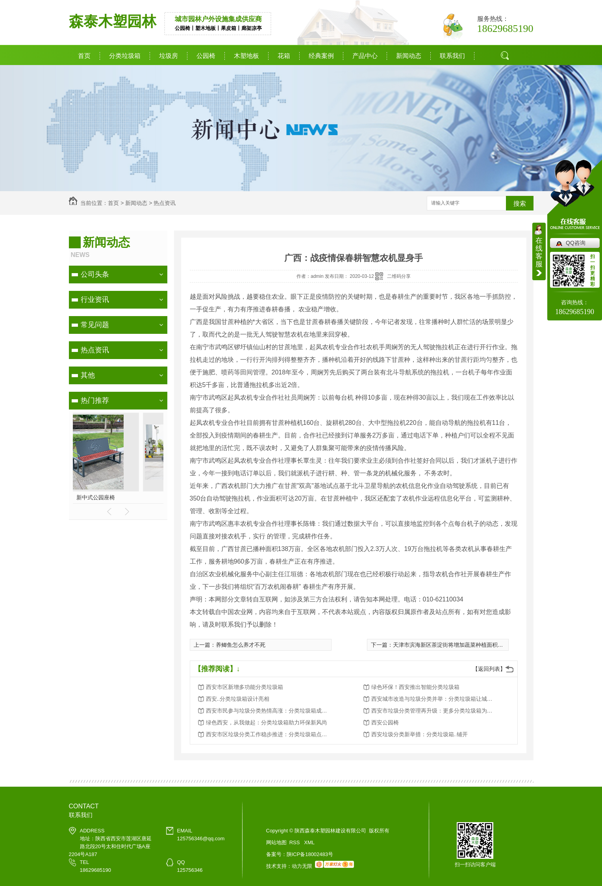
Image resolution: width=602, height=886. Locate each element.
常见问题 (95, 325)
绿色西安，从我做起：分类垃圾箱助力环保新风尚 (266, 722)
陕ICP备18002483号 (310, 854)
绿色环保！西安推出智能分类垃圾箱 (415, 687)
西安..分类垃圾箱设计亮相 (238, 699)
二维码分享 (399, 276)
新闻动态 (408, 55)
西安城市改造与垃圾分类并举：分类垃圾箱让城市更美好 (434, 699)
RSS (295, 842)
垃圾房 (168, 55)
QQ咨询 (575, 243)
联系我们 (452, 55)
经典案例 (321, 55)
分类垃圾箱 (125, 55)
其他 (88, 375)
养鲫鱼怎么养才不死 (240, 645)
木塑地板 (246, 55)
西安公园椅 (385, 722)
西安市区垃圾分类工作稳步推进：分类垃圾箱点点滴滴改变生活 (269, 734)
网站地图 (276, 842)
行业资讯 (95, 299)
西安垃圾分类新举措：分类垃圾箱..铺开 (419, 734)
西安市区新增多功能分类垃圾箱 (244, 687)
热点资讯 (165, 203)
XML (309, 842)
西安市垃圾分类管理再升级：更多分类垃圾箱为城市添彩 (434, 710)
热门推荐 (95, 400)
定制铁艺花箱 (131, 497)
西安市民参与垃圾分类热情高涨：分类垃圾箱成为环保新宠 (269, 710)
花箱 (284, 55)
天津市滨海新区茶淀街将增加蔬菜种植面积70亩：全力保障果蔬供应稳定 (481, 645)
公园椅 (205, 55)
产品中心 (365, 55)
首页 (84, 55)
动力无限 (302, 866)
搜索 (519, 203)
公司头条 (95, 274)
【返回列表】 (489, 669)
